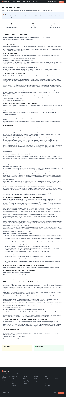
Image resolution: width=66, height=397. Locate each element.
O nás (33, 1)
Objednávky (14, 376)
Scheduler (35, 381)
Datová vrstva (47, 381)
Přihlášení (56, 1)
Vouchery (14, 381)
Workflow (24, 374)
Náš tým (46, 374)
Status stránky (36, 380)
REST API (35, 373)
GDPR (56, 376)
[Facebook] (2, 380)
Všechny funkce (47, 385)
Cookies (56, 378)
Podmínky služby (58, 373)
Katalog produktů (15, 374)
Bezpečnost (25, 383)
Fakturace (14, 380)
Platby (13, 378)
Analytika (24, 378)
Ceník (24, 1)
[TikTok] (5, 380)
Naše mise (46, 378)
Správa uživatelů (26, 381)
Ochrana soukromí (58, 374)
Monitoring (35, 378)
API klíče (35, 374)
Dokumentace (36, 376)
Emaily (13, 383)
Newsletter (14, 385)
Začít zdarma (61, 392)
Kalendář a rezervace (27, 373)
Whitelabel (28, 1)
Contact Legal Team (8, 361)
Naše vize (46, 380)
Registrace (61, 1)
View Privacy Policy (19, 361)
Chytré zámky (25, 380)
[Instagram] (4, 380)
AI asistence (25, 376)
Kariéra (37, 1)
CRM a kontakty (15, 373)
